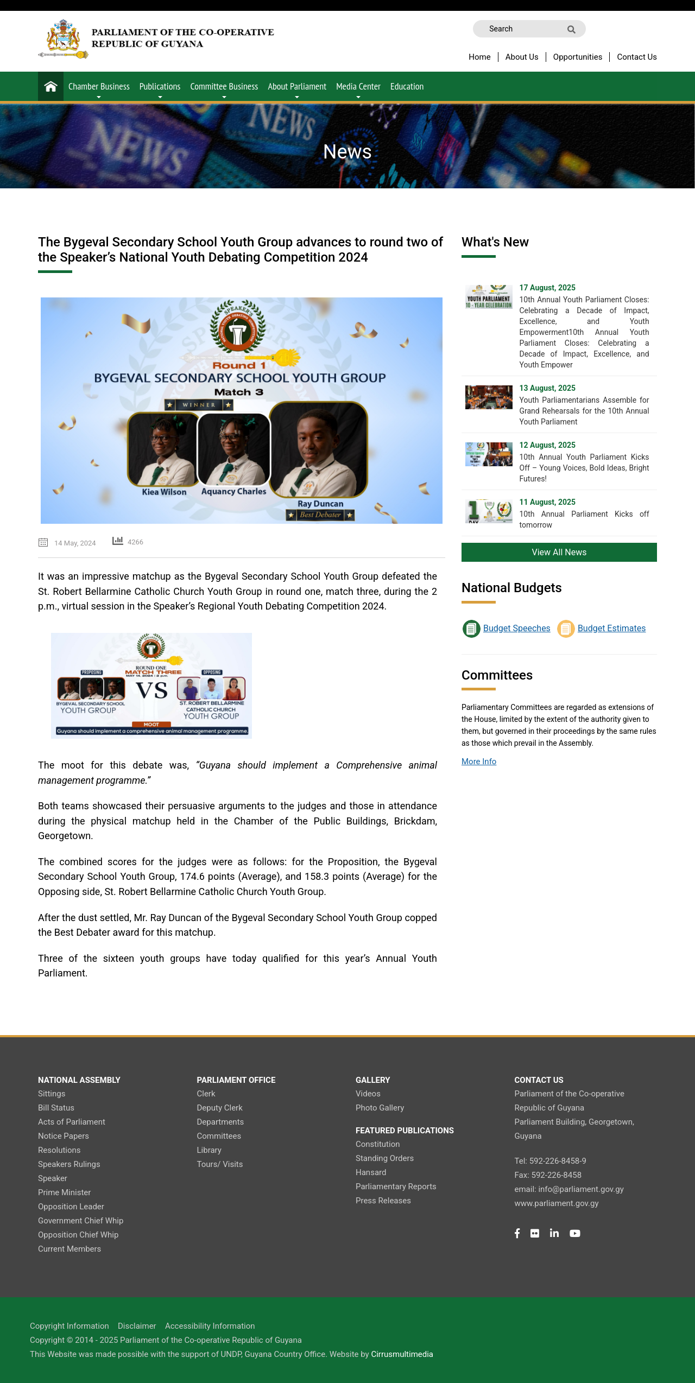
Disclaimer (137, 1326)
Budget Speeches (517, 628)
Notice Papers (63, 1136)
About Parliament (297, 89)
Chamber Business (99, 89)
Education (407, 86)
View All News (559, 552)
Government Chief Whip (80, 1221)
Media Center (358, 89)
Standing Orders (385, 1158)
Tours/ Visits (220, 1164)
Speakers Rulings (69, 1164)
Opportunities (578, 57)
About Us (522, 57)
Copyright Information (69, 1326)
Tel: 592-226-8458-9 (550, 1161)
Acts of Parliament (71, 1122)
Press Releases (383, 1201)
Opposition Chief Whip (78, 1235)
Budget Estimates (612, 628)
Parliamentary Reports (396, 1186)
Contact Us (637, 57)
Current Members (69, 1249)
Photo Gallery (380, 1108)
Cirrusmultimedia (402, 1354)
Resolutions (59, 1150)
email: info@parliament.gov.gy (569, 1189)
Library (209, 1150)
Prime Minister (64, 1192)
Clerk (206, 1094)
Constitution (378, 1144)
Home (479, 57)
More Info (479, 761)
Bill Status (56, 1108)
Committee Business (224, 89)
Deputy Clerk (220, 1108)
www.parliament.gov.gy (557, 1203)
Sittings (51, 1094)
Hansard (371, 1172)
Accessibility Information (210, 1326)
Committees (219, 1136)
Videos (368, 1094)
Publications (160, 89)
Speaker (52, 1178)
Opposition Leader (71, 1206)
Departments (220, 1122)
